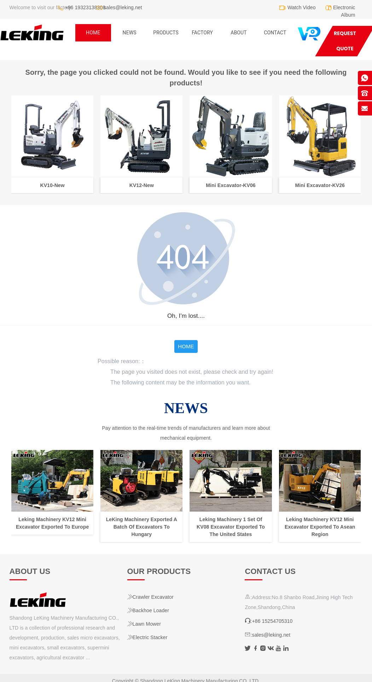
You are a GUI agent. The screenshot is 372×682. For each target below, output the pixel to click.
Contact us (270, 571)
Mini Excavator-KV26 (319, 185)
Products (166, 32)
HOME (186, 346)
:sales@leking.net (267, 635)
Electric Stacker (147, 637)
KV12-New (141, 185)
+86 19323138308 (85, 7)
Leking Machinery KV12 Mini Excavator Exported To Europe (52, 523)
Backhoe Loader (148, 610)
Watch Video (301, 7)
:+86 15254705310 (268, 621)
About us (30, 571)
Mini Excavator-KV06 (230, 185)
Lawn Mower (144, 624)
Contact (275, 32)
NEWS (129, 32)
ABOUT (238, 32)
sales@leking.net (123, 7)
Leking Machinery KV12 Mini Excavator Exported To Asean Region (320, 527)
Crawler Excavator (150, 597)
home (93, 32)
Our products (159, 571)
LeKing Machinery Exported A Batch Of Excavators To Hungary (141, 527)
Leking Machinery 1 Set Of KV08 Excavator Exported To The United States (231, 527)
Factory (202, 32)
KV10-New (52, 185)
